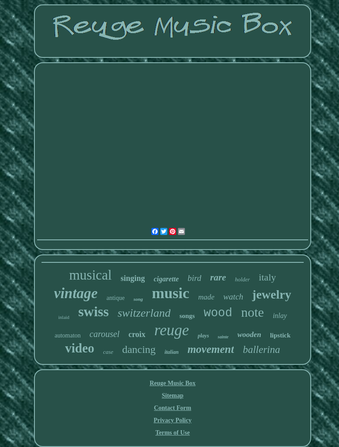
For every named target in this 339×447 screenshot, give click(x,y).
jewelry (271, 294)
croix (137, 334)
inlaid (63, 317)
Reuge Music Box (173, 383)
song (138, 299)
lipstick (280, 335)
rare (218, 277)
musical (90, 275)
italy (267, 277)
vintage (76, 293)
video (79, 348)
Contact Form (172, 408)
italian (172, 352)
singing (133, 278)
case (108, 352)
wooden (249, 334)
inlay (280, 315)
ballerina (261, 349)
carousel (105, 334)
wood (217, 313)
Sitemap (172, 395)
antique (115, 298)
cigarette (166, 279)
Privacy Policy (173, 420)
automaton (68, 335)
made (206, 297)
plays (203, 336)
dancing (139, 349)
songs (187, 315)
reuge (171, 330)
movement (211, 349)
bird (194, 278)
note (252, 312)
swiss (93, 311)
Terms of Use (172, 432)
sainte (223, 336)
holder (242, 279)
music (170, 293)
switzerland (143, 313)
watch (233, 296)
